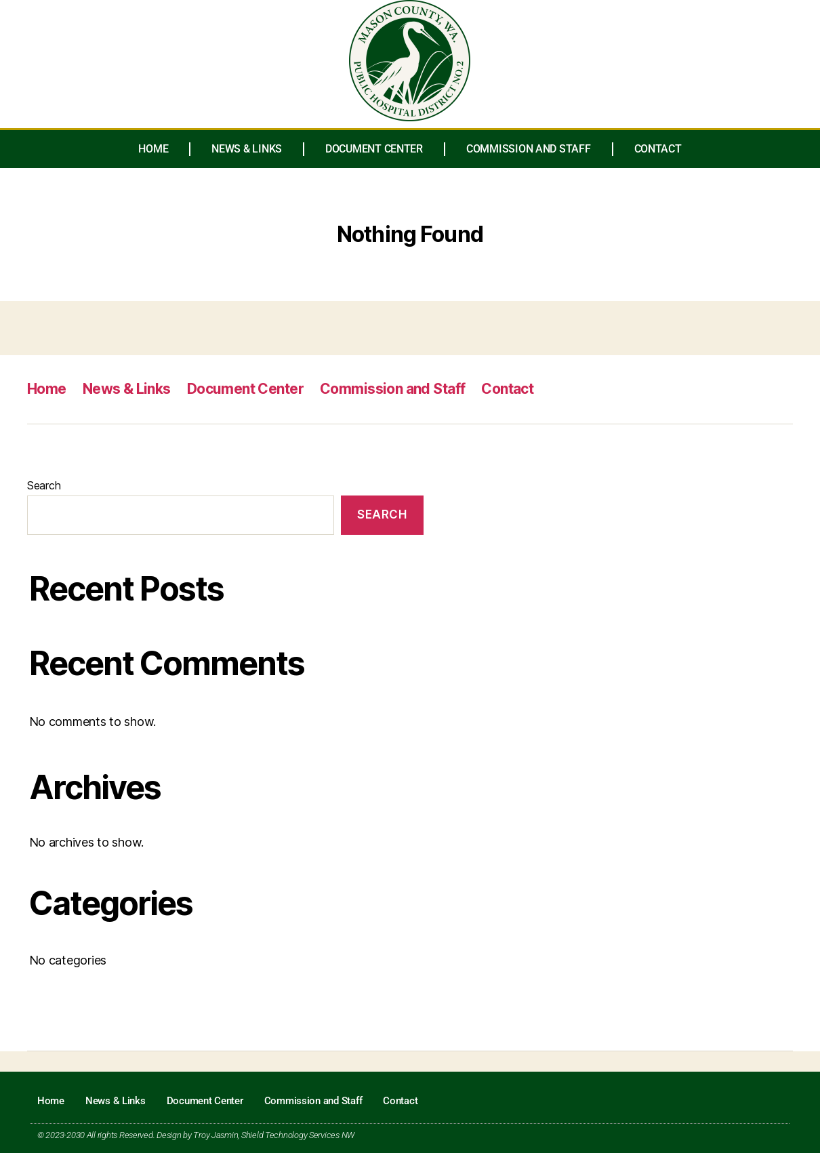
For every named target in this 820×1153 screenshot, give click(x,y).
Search (43, 485)
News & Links (246, 148)
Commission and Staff (528, 148)
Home (153, 148)
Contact (658, 148)
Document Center (374, 148)
